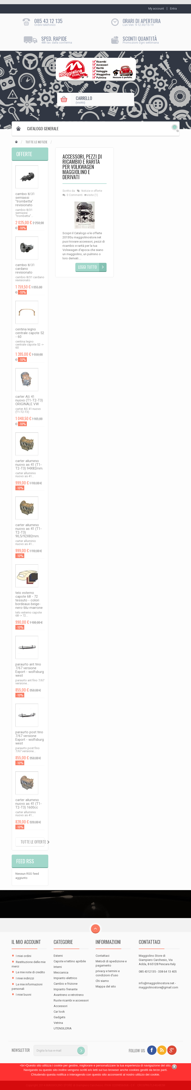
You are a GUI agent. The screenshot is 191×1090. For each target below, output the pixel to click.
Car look (59, 1011)
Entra (173, 8)
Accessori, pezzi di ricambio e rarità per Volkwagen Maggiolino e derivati (82, 167)
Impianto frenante (65, 989)
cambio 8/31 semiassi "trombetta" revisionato (25, 199)
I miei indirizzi (25, 978)
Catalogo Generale (43, 128)
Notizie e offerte (91, 190)
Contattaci (102, 955)
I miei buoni (23, 994)
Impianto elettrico (65, 978)
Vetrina (58, 1023)
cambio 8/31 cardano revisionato (25, 268)
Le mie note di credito (30, 972)
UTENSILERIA (63, 1028)
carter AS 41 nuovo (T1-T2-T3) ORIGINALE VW (29, 400)
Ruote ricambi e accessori (71, 1000)
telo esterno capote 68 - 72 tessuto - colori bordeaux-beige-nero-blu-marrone (29, 600)
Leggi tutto (87, 267)
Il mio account (26, 941)
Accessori (60, 1006)
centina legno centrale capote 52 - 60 (29, 333)
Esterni (58, 955)
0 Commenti (75, 195)
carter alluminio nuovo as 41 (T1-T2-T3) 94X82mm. (29, 464)
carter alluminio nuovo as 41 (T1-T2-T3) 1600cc (28, 803)
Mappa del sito (106, 986)
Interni (58, 967)
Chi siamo (102, 981)
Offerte (24, 154)
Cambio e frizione (65, 983)
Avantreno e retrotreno (69, 995)
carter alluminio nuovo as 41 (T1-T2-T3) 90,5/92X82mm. (28, 530)
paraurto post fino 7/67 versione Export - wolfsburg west (29, 737)
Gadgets (59, 1017)
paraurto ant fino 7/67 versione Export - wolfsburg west (29, 670)
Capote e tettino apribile (70, 961)
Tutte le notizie (36, 142)
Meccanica (61, 972)
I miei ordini (23, 956)
